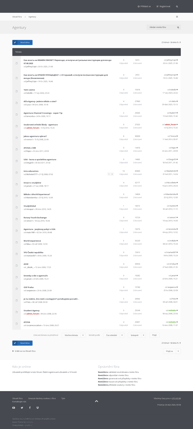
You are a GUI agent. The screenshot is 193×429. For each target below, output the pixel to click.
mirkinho (172, 310)
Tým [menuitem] (63, 398)
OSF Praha (29, 287)
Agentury (32, 17)
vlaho (174, 101)
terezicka (30, 116)
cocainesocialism (33, 325)
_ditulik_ (29, 267)
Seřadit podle (106, 335)
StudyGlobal (30, 206)
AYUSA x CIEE (30, 148)
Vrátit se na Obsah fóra (25, 351)
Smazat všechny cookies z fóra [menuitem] (42, 398)
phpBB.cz (28, 425)
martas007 (31, 255)
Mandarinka (31, 197)
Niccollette (171, 182)
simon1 (29, 220)
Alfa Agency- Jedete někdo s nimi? (40, 101)
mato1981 (30, 232)
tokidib (29, 93)
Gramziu (29, 422)
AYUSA (27, 322)
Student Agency (32, 310)
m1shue (172, 264)
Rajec (28, 151)
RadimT (173, 113)
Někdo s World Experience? (37, 194)
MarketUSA (171, 171)
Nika (28, 244)
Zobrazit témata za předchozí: (59, 335)
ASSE (26, 264)
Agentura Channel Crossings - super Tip (43, 113)
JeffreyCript (31, 66)
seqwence (31, 290)
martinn (173, 206)
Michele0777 (31, 174)
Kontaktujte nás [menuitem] (19, 401)
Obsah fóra (17, 17)
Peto (28, 302)
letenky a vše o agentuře (36, 275)
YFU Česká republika (33, 252)
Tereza (173, 136)
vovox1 (29, 139)
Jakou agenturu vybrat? (35, 136)
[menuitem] (144, 6)
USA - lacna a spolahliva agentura (40, 159)
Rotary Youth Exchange (35, 217)
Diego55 (30, 162)
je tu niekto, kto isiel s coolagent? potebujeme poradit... (51, 299)
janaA (29, 186)
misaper (30, 209)
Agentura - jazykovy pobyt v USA (39, 229)
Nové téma (20, 42)
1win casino (29, 89)
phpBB (24, 419)
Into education (31, 171)
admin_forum (32, 127)
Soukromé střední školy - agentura (41, 124)
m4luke (173, 240)
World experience (32, 240)
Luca (28, 104)
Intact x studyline (32, 182)
